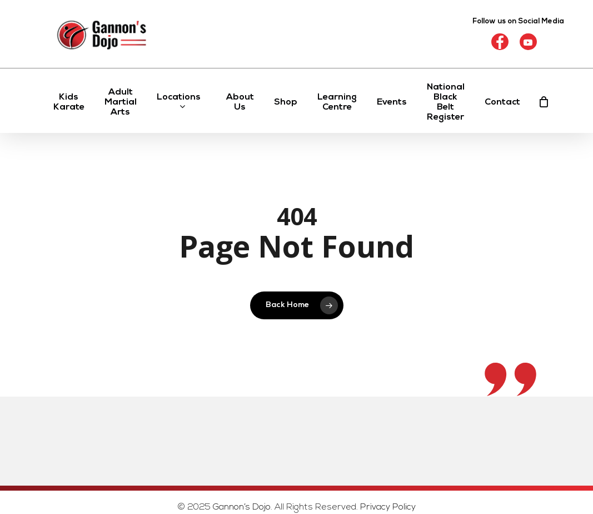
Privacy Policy (388, 507)
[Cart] (544, 102)
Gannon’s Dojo (242, 507)
